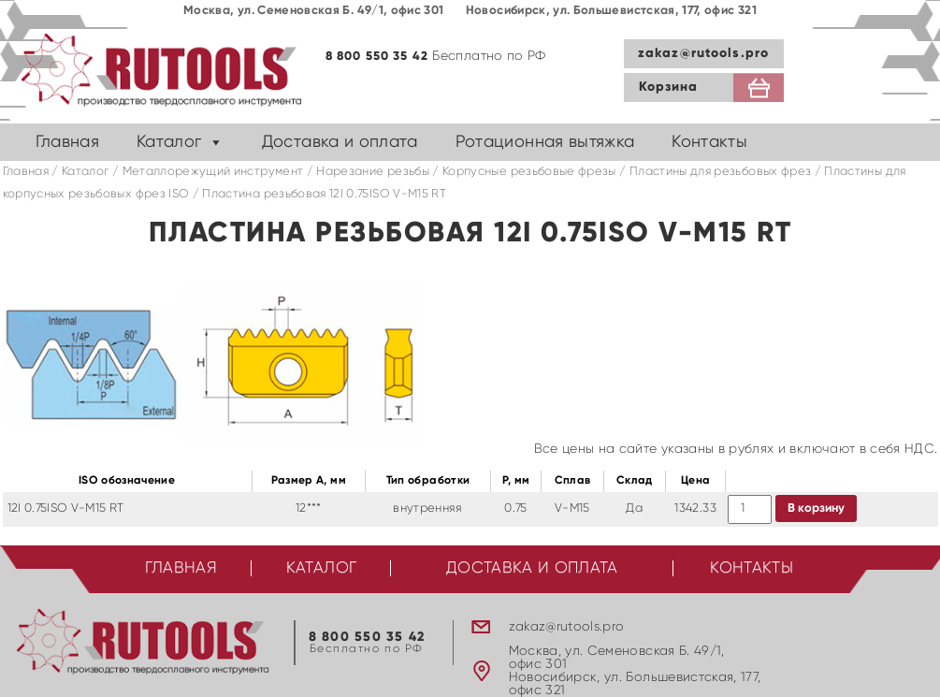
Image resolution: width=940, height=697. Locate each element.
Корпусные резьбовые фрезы (529, 172)
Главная (67, 142)
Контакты (709, 142)
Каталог (169, 142)
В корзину (816, 508)
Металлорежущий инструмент (213, 172)
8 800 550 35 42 (377, 57)
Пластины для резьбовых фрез (720, 172)
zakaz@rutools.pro (703, 53)
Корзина (669, 87)
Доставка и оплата (340, 142)
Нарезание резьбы (372, 172)
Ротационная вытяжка (545, 142)
